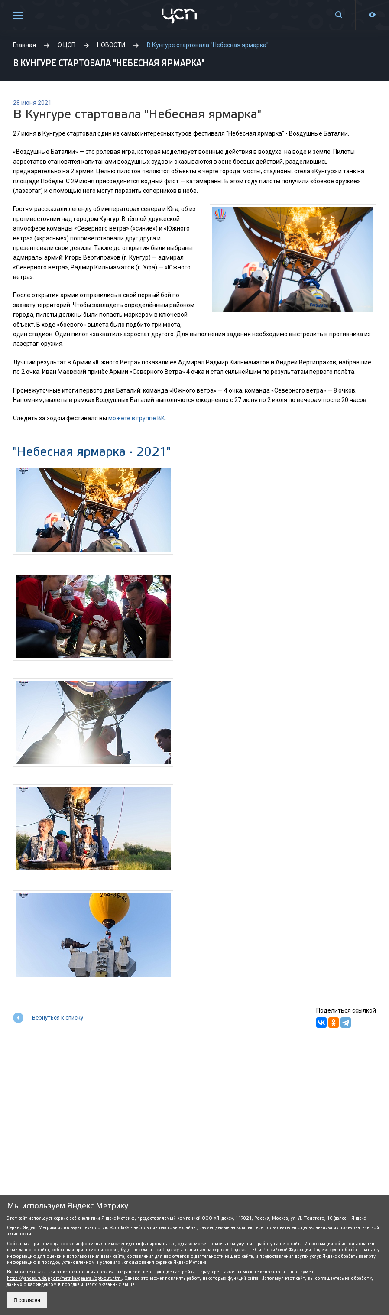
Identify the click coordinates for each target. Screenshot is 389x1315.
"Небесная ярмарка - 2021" (92, 452)
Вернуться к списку (57, 1017)
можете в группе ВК (136, 418)
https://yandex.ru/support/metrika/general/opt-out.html (64, 1278)
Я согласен (26, 1300)
